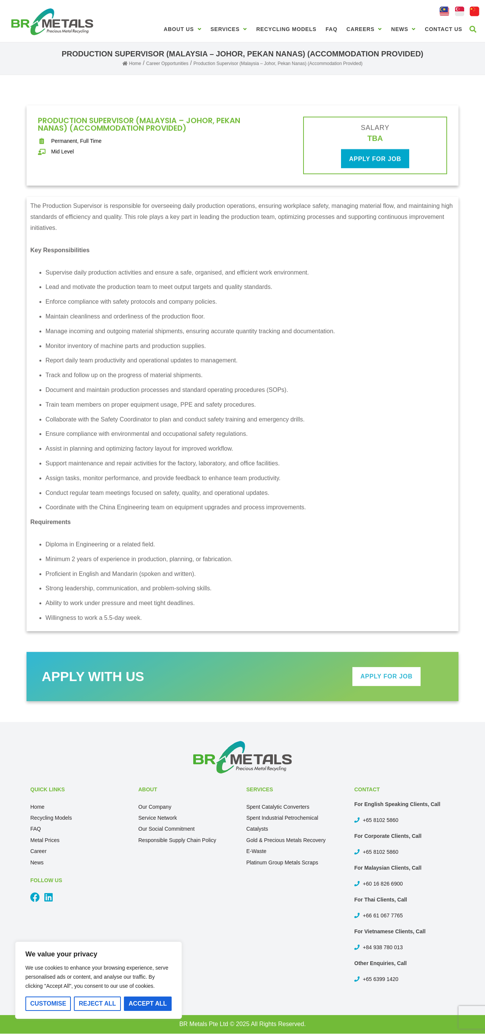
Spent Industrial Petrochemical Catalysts (282, 823)
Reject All (97, 1003)
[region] (98, 980)
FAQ (331, 29)
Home (37, 807)
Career (38, 851)
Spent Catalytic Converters (278, 807)
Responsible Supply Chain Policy (177, 840)
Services (228, 29)
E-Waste (256, 851)
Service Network (157, 818)
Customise (48, 1003)
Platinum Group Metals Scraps (282, 862)
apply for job (375, 162)
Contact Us (443, 29)
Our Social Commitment (166, 829)
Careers (364, 29)
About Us (182, 29)
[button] (473, 29)
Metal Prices (44, 840)
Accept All (148, 1003)
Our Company (154, 807)
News (403, 29)
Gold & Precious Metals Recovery (285, 840)
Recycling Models (286, 29)
